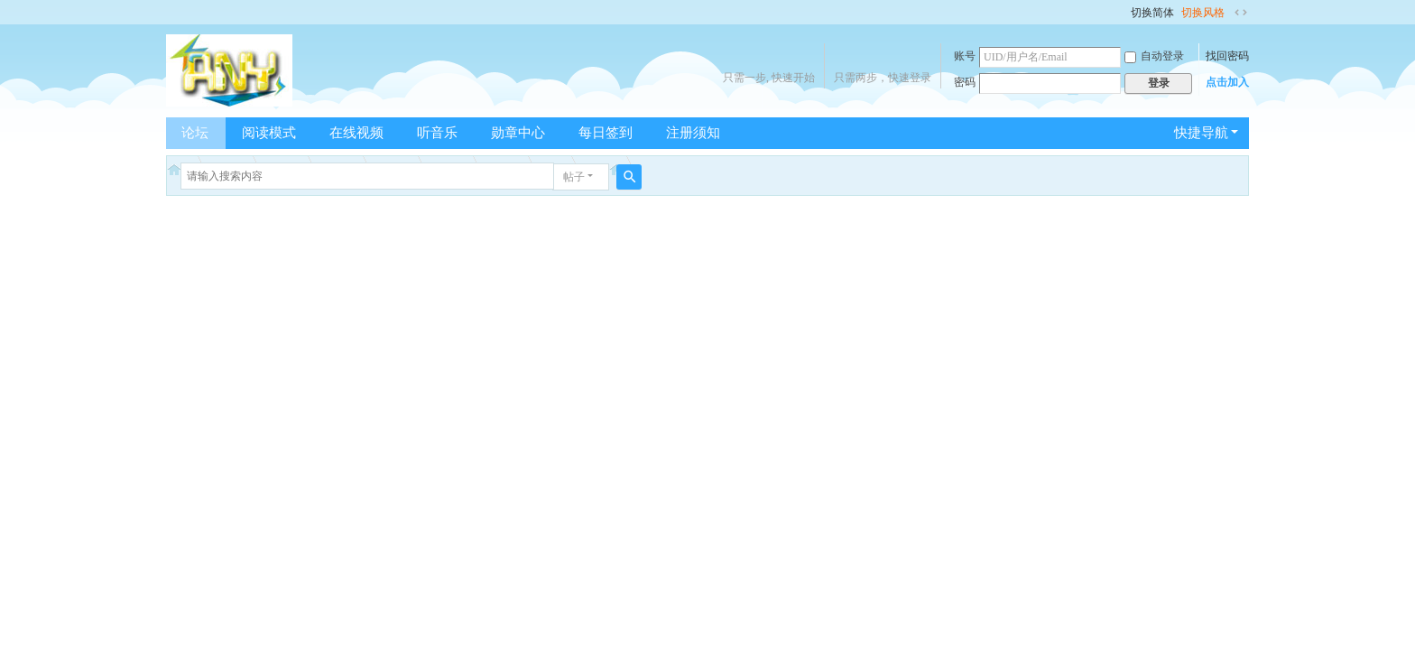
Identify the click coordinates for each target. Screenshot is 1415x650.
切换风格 (1203, 12)
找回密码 (1227, 56)
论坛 (194, 132)
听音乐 (437, 132)
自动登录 (1154, 56)
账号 (965, 56)
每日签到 (605, 132)
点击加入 (1227, 82)
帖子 (574, 177)
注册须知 (693, 132)
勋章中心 (518, 132)
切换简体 (1152, 12)
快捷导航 (1201, 132)
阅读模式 (269, 132)
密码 (965, 82)
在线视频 (356, 132)
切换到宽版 (1241, 13)
